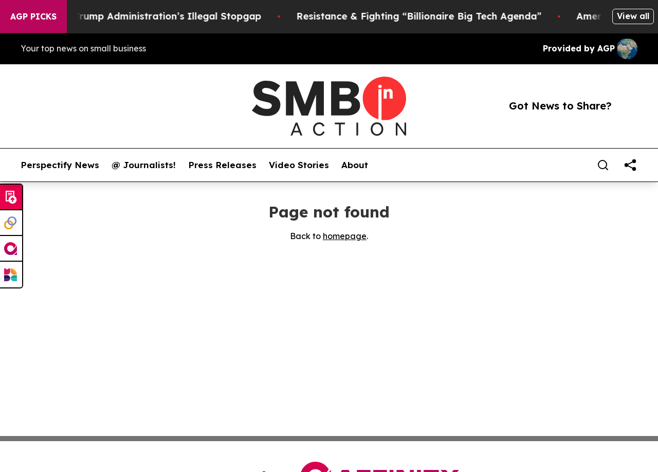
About (354, 165)
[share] (630, 165)
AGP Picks (33, 16)
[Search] (603, 165)
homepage (345, 236)
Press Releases (222, 165)
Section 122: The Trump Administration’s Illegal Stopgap (137, 16)
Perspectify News (60, 165)
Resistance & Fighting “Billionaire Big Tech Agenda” (428, 16)
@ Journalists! (144, 165)
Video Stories (299, 165)
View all (633, 16)
